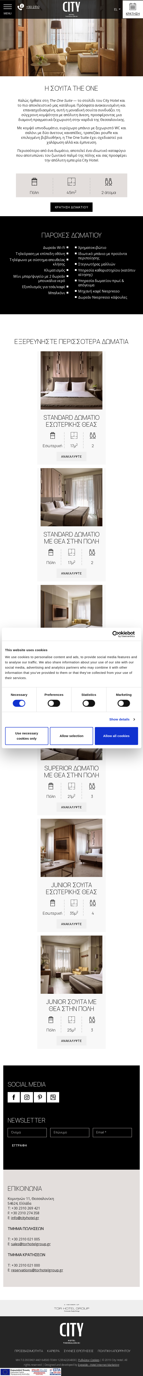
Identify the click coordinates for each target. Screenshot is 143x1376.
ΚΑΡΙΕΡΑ (53, 1351)
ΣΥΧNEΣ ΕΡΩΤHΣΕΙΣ (79, 1351)
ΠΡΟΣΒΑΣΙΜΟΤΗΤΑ (29, 1351)
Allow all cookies (116, 736)
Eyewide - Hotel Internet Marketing (98, 1365)
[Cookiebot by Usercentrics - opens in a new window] (119, 634)
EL (116, 9)
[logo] (71, 1332)
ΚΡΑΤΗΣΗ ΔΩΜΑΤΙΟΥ (71, 207)
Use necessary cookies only (26, 735)
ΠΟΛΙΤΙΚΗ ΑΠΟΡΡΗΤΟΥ (114, 1351)
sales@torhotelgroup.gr (31, 1244)
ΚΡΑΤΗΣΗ (133, 14)
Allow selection (71, 736)
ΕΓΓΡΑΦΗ (19, 1145)
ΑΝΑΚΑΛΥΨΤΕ (71, 456)
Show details (119, 719)
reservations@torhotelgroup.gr (37, 1270)
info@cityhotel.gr (25, 1217)
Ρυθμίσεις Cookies (88, 1360)
